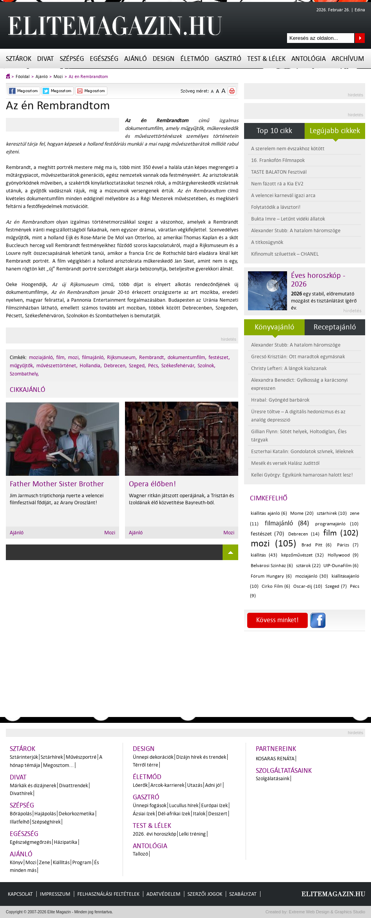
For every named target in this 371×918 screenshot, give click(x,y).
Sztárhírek (52, 757)
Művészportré (81, 757)
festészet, (219, 357)
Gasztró (228, 58)
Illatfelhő (19, 822)
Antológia (308, 58)
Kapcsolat (20, 894)
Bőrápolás (21, 814)
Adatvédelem (163, 894)
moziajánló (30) (311, 576)
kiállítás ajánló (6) (269, 513)
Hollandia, (91, 365)
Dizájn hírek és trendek (201, 757)
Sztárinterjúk (24, 757)
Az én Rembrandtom (88, 76)
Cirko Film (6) (276, 586)
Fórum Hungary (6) (271, 576)
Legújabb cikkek (335, 130)
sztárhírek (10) (332, 513)
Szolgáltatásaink (284, 770)
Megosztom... (58, 765)
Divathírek (21, 793)
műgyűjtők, (22, 365)
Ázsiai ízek (144, 814)
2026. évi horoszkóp (154, 834)
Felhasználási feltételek (108, 894)
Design (164, 58)
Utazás (194, 785)
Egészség (104, 58)
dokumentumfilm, (187, 357)
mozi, (74, 357)
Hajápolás (45, 814)
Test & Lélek (266, 58)
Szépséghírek (46, 822)
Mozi (58, 76)
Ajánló (135, 58)
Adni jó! (213, 785)
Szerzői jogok (204, 894)
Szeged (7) (336, 586)
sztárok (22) (308, 565)
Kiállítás (61, 862)
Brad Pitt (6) (316, 545)
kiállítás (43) (264, 555)
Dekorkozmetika (77, 814)
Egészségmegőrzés (30, 842)
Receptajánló (335, 327)
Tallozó (140, 854)
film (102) (341, 532)
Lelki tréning (192, 834)
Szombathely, (24, 374)
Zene (44, 862)
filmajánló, (93, 357)
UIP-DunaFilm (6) (341, 565)
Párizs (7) (348, 545)
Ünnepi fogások (149, 805)
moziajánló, (41, 357)
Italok (199, 814)
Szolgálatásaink (272, 778)
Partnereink (276, 749)
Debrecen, (115, 365)
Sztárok (18, 58)
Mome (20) (302, 513)
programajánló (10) (337, 524)
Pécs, (153, 365)
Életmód (194, 58)
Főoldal (23, 76)
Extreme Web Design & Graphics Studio (327, 911)
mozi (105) (273, 543)
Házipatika (65, 842)
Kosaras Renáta (275, 758)
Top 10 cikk (274, 130)
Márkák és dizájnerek (33, 785)
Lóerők (140, 785)
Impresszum (55, 894)
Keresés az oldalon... (360, 38)
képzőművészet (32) (302, 555)
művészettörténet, (57, 365)
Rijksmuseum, (122, 357)
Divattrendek (73, 785)
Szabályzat (243, 894)
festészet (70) (267, 533)
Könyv (16, 862)
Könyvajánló (274, 327)
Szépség (72, 58)
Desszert (217, 814)
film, (61, 357)
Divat (45, 58)
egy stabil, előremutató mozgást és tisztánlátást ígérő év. (324, 301)
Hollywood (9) (343, 555)
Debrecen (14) (303, 534)
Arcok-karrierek (167, 785)
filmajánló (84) (287, 523)
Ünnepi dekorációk (153, 757)
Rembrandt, (152, 357)
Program (81, 862)
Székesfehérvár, (178, 365)
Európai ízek (214, 805)
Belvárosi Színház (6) (272, 565)
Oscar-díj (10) (307, 586)
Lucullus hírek (183, 805)
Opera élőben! (152, 484)
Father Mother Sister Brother (57, 484)
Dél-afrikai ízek (174, 814)
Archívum (348, 58)
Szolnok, (207, 365)
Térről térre (145, 765)
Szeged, (137, 365)
